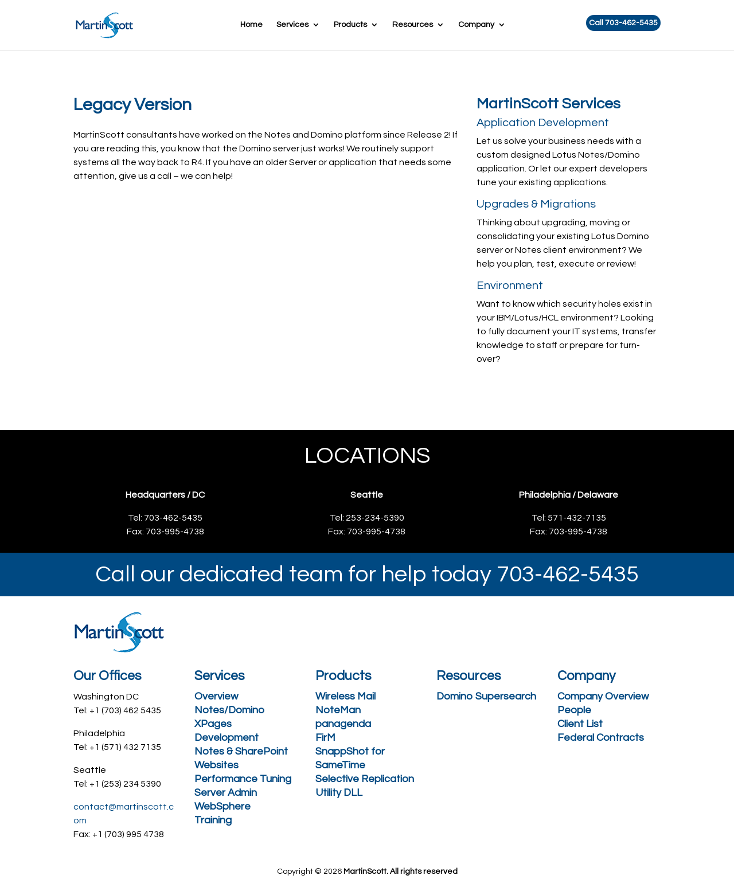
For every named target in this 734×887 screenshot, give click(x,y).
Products (350, 25)
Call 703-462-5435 (623, 23)
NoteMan (338, 710)
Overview (216, 696)
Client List (580, 723)
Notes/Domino (229, 710)
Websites (216, 765)
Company (476, 25)
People (574, 710)
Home (251, 25)
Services (292, 25)
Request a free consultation (170, 230)
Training (213, 820)
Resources (412, 25)
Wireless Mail (345, 696)
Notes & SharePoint (241, 751)
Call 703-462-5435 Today (363, 230)
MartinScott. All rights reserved (400, 872)
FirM (325, 737)
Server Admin (225, 792)
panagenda (343, 723)
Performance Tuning (242, 778)
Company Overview (603, 696)
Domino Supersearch (486, 696)
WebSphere (222, 806)
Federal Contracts (600, 737)
